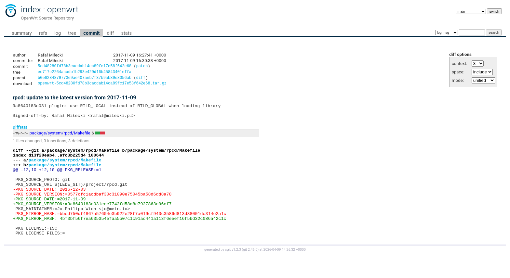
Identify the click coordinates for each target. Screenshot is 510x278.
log (57, 33)
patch (142, 67)
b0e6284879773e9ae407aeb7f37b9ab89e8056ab (84, 79)
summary (22, 33)
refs (43, 33)
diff (110, 33)
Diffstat (20, 132)
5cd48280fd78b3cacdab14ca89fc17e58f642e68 (84, 67)
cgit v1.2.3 (233, 272)
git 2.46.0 (250, 272)
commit (91, 33)
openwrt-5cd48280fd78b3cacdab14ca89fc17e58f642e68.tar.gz (102, 85)
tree (72, 33)
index (31, 9)
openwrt (62, 9)
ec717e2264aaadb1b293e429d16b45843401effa (84, 73)
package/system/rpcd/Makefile (60, 138)
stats (126, 33)
